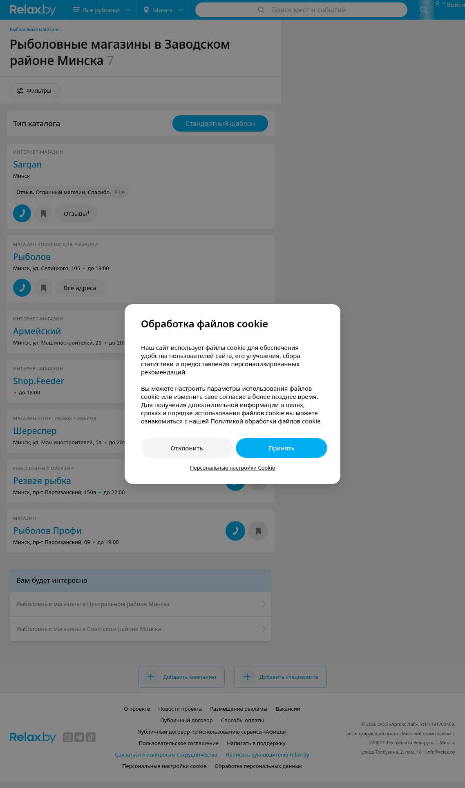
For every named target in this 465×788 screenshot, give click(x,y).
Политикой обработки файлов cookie (265, 421)
